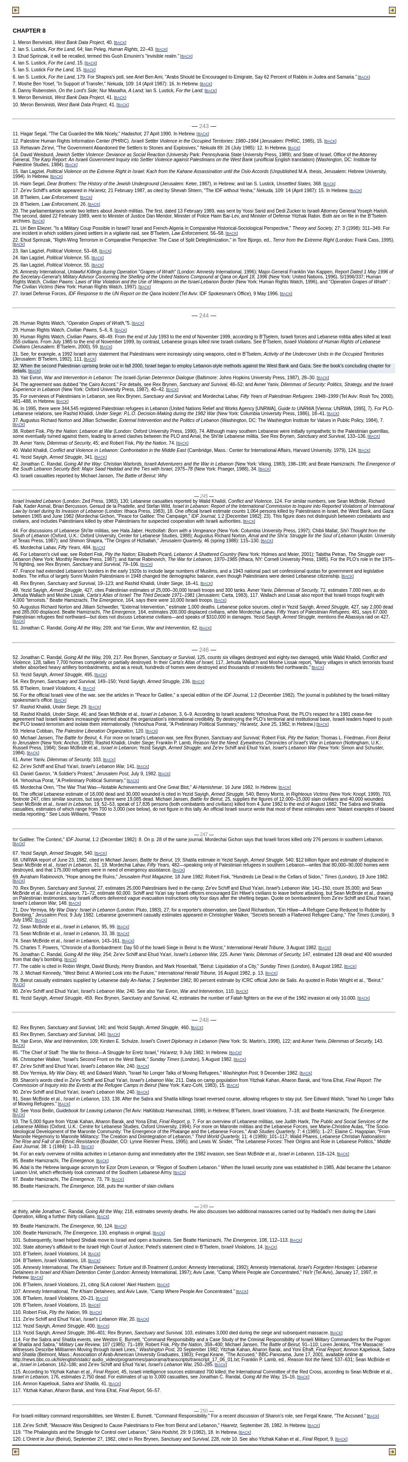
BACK (120, 43)
